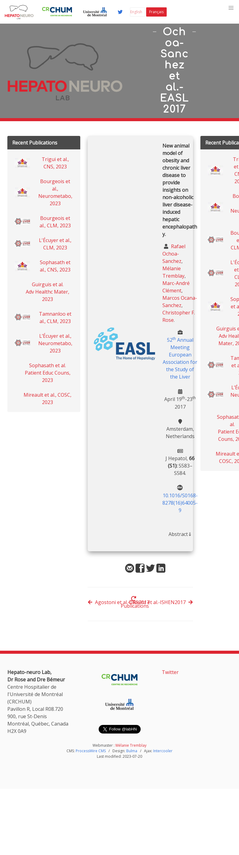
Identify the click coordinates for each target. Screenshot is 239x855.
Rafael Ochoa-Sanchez (173, 253)
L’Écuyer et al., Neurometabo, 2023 (55, 343)
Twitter (170, 672)
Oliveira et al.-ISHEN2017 (161, 602)
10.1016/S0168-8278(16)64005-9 (180, 503)
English (136, 11)
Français (156, 11)
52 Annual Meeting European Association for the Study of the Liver (180, 358)
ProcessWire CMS (91, 750)
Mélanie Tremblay (131, 745)
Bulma (131, 750)
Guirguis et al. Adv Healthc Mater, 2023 (47, 291)
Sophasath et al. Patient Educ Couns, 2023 (47, 372)
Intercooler (163, 750)
